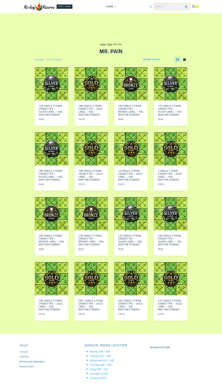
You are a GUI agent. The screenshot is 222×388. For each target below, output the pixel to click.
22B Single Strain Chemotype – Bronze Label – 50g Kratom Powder (91, 240)
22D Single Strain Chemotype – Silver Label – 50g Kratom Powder (130, 240)
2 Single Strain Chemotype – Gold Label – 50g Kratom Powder (170, 175)
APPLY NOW (64, 6)
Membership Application (32, 361)
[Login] (150, 6)
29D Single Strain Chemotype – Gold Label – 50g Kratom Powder (51, 305)
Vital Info (24, 356)
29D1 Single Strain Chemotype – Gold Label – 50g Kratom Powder (90, 305)
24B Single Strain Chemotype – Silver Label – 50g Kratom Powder (170, 240)
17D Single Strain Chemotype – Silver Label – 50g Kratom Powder (170, 110)
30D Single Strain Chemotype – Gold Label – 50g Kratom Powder (130, 305)
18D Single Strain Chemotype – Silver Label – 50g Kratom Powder (51, 175)
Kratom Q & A (26, 366)
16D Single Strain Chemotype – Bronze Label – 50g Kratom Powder (130, 110)
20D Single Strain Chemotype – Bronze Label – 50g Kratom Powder (51, 240)
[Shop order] (157, 59)
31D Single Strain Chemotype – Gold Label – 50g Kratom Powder (170, 305)
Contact (23, 351)
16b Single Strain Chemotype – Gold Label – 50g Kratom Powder (90, 110)
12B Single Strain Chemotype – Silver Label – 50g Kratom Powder (51, 110)
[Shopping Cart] (195, 6)
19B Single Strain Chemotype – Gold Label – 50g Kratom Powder (90, 175)
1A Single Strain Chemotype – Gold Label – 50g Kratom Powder (130, 175)
